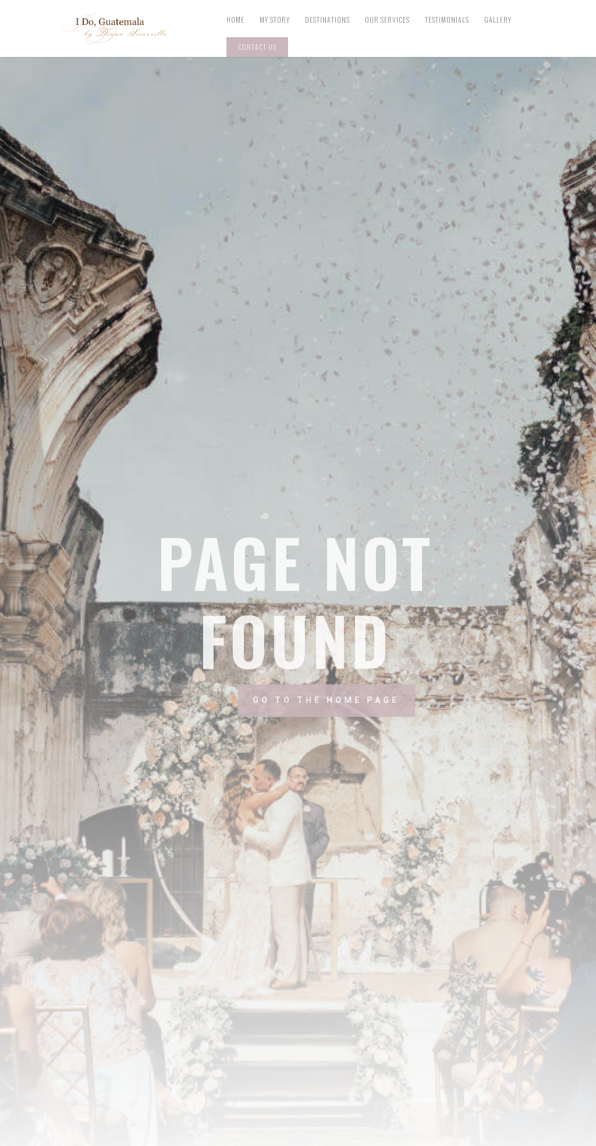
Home (235, 20)
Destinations (327, 20)
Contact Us (257, 47)
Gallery (498, 20)
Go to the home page (356, 700)
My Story (275, 20)
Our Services (387, 20)
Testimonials (447, 20)
